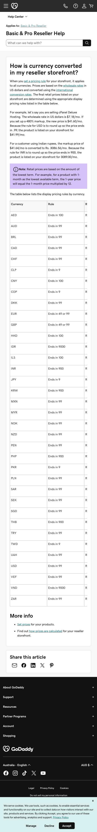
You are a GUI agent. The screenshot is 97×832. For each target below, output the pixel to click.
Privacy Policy (47, 788)
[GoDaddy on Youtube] (43, 774)
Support (8, 696)
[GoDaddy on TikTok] (25, 774)
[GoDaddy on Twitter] (34, 774)
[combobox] (44, 43)
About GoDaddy (13, 687)
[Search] (87, 43)
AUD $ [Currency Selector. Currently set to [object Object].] (87, 765)
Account (8, 725)
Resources (9, 706)
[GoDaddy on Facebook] (6, 774)
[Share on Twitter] (42, 665)
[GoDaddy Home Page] (18, 749)
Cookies (64, 788)
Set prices (23, 624)
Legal (31, 788)
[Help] (75, 6)
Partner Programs (14, 716)
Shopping (9, 735)
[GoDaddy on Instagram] (15, 774)
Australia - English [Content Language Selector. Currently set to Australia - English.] (17, 765)
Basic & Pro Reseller (33, 25)
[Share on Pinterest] (51, 665)
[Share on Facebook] (23, 665)
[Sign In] (84, 5)
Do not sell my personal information (48, 795)
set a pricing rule (35, 81)
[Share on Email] (14, 665)
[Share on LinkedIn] (33, 665)
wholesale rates (73, 85)
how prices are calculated (45, 630)
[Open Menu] (4, 5)
